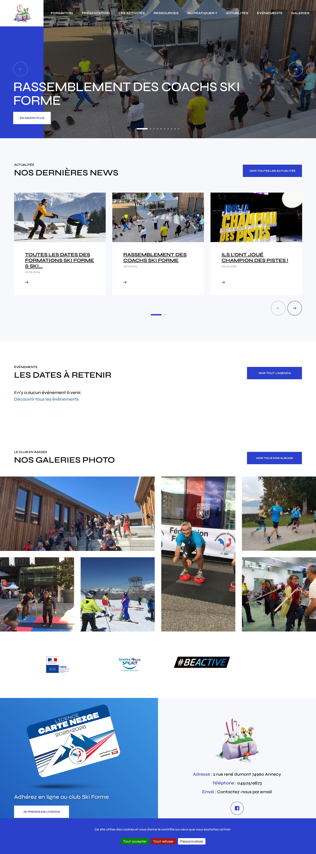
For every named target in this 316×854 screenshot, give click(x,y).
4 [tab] (157, 128)
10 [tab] (178, 128)
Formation (62, 13)
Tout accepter (135, 841)
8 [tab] (171, 128)
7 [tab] (168, 128)
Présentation (96, 13)
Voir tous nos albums (274, 458)
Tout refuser (163, 841)
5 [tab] (161, 128)
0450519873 (249, 783)
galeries (300, 13)
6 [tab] (164, 128)
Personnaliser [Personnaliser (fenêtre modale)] (191, 841)
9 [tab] (175, 128)
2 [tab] (150, 128)
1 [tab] (142, 128)
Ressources (166, 13)
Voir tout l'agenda (274, 373)
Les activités (132, 13)
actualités (237, 13)
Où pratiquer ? (202, 13)
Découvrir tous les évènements (46, 399)
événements (269, 13)
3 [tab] (154, 128)
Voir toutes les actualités (272, 170)
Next (295, 69)
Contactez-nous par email (244, 792)
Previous (20, 69)
